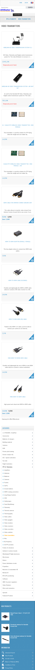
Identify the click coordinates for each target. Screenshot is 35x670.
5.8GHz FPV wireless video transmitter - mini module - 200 (17, 165)
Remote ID (5, 572)
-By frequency (8, 541)
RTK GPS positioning (8, 576)
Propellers (5, 566)
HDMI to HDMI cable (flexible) (17, 280)
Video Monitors (7, 585)
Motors (4, 560)
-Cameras (6, 479)
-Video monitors (8, 523)
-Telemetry (7, 507)
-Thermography (8, 513)
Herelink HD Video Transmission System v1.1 (18, 47)
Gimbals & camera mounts (10, 551)
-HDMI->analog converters (11, 492)
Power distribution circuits (10, 563)
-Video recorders (8, 529)
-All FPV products (8, 545)
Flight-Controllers (7, 464)
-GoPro (6, 485)
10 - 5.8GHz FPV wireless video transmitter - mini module (17, 126)
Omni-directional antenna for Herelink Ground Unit (20, 637)
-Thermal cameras (9, 510)
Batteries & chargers (8, 439)
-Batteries (6, 476)
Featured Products (8, 596)
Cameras (5, 445)
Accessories (6, 436)
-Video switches (8, 532)
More (30, 64)
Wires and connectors (8, 588)
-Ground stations (8, 489)
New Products (7, 655)
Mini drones (6, 557)
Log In (26, 2)
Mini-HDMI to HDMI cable (17, 397)
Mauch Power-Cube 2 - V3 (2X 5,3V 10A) (20, 614)
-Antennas (6, 473)
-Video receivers (8, 526)
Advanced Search (8, 652)
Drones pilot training (8, 451)
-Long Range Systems (10, 495)
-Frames (6, 482)
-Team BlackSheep (9, 504)
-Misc (5, 538)
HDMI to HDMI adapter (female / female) (17, 241)
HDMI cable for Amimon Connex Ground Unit (18, 203)
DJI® (4, 448)
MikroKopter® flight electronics (11, 554)
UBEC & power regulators (10, 582)
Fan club (5, 461)
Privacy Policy (7, 668)
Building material (7, 442)
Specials (5, 592)
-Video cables (8, 517)
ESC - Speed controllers (9, 457)
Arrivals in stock (8, 658)
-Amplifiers (7, 470)
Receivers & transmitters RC (10, 569)
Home (20, 2)
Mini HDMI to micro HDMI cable (17, 358)
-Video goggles (8, 520)
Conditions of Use (8, 665)
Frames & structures (8, 548)
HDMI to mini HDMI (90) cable (18, 319)
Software (5, 579)
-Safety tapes (7, 501)
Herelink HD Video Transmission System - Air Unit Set (18, 87)
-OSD (5, 498)
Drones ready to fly (8, 454)
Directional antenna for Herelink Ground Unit (19, 625)
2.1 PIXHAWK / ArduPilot (9, 433)
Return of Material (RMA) (10, 661)
